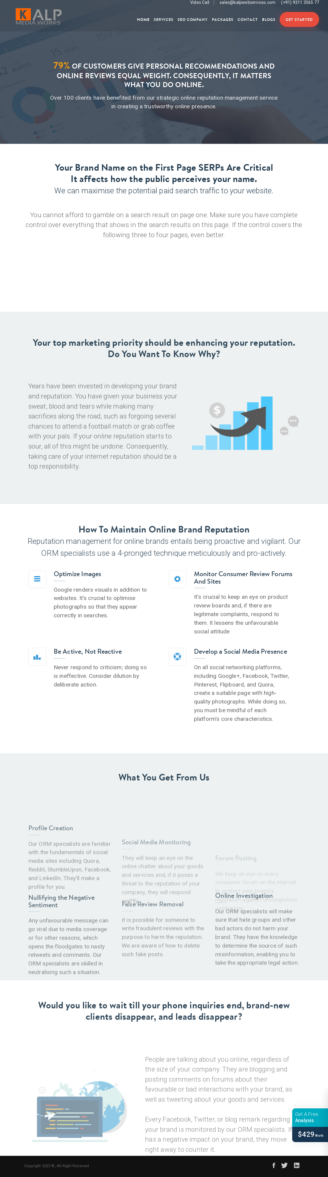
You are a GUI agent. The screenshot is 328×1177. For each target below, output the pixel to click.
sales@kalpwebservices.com (247, 2)
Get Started (299, 19)
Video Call (196, 2)
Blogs (268, 19)
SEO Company (193, 19)
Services (163, 19)
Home (143, 19)
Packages (222, 19)
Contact (248, 19)
